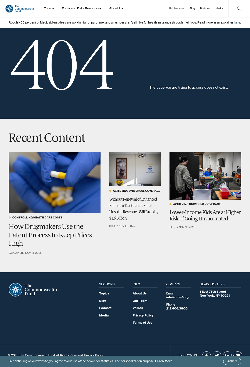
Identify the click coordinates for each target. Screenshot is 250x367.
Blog (192, 8)
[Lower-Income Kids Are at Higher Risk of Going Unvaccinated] (205, 176)
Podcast (205, 8)
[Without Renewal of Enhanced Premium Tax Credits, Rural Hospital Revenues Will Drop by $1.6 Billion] (135, 169)
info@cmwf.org (177, 297)
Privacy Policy (143, 315)
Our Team (140, 301)
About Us (140, 293)
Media (219, 8)
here (237, 22)
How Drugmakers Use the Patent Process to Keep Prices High (50, 235)
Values (138, 308)
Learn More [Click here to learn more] (164, 361)
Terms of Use (143, 322)
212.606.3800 (177, 308)
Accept (232, 361)
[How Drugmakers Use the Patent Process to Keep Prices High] (55, 182)
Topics (104, 293)
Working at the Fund (126, 9)
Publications (176, 8)
